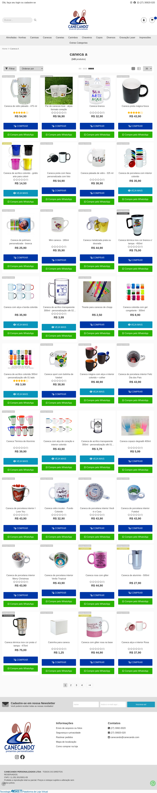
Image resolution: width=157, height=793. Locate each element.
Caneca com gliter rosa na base (97, 642)
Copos (99, 37)
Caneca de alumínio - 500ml (135, 575)
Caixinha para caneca (59, 642)
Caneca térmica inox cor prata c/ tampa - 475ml (21, 644)
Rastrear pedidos (64, 737)
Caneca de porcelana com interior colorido (135, 175)
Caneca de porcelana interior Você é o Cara (97, 510)
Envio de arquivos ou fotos (69, 728)
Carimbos (73, 37)
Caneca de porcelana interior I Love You (21, 510)
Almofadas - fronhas (16, 37)
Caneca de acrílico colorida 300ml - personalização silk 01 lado (20, 376)
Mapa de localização (66, 742)
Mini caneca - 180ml (59, 240)
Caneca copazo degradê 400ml (135, 441)
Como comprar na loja (67, 746)
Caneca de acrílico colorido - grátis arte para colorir (21, 175)
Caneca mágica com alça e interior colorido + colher (97, 376)
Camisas (34, 37)
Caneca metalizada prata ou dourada (97, 242)
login (18, 2)
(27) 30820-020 (146, 2)
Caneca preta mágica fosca (135, 106)
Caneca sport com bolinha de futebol (58, 376)
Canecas (47, 37)
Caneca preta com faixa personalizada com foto (59, 175)
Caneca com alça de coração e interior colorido (59, 443)
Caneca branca (97, 106)
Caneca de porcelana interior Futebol (135, 510)
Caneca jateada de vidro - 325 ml (97, 173)
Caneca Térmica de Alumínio (20, 441)
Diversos (111, 37)
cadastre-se (30, 2)
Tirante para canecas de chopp (97, 307)
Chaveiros (87, 37)
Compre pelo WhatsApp (21, 135)
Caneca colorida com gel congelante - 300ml (135, 309)
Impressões (145, 37)
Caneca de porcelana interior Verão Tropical (59, 577)
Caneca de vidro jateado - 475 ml (20, 106)
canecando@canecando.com (123, 737)
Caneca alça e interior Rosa (135, 642)
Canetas (60, 37)
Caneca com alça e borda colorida (20, 307)
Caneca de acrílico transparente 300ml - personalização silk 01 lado (97, 443)
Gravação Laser (127, 37)
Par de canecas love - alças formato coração (59, 108)
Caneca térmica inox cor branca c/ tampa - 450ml (135, 242)
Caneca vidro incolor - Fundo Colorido (59, 510)
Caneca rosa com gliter (97, 575)
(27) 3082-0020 (117, 728)
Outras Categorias (78, 43)
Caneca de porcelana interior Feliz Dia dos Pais (135, 376)
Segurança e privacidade (68, 733)
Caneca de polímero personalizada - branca (20, 242)
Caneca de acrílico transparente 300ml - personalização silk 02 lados (59, 309)
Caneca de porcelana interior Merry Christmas (20, 577)
